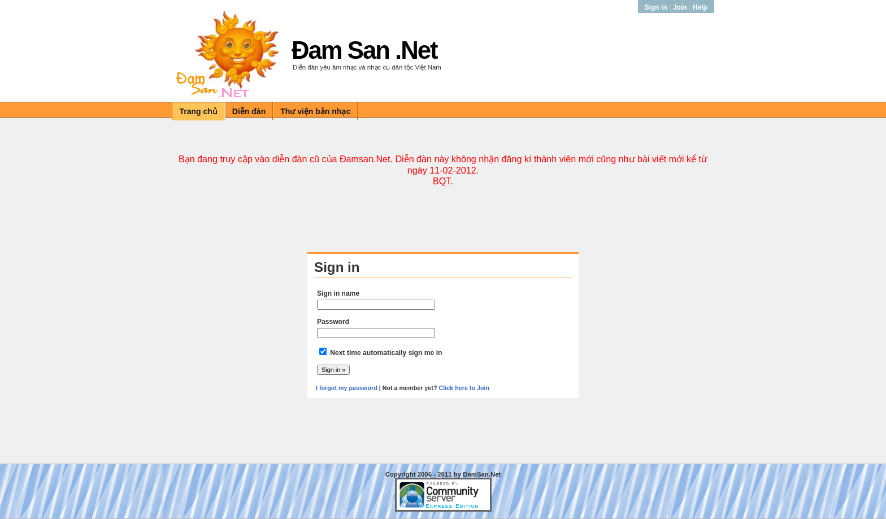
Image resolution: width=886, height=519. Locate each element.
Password (333, 322)
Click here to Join (463, 387)
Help (700, 7)
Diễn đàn (249, 111)
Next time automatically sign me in (386, 353)
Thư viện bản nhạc (315, 111)
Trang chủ (199, 111)
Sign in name (338, 293)
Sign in (657, 7)
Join (680, 7)
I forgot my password (346, 387)
